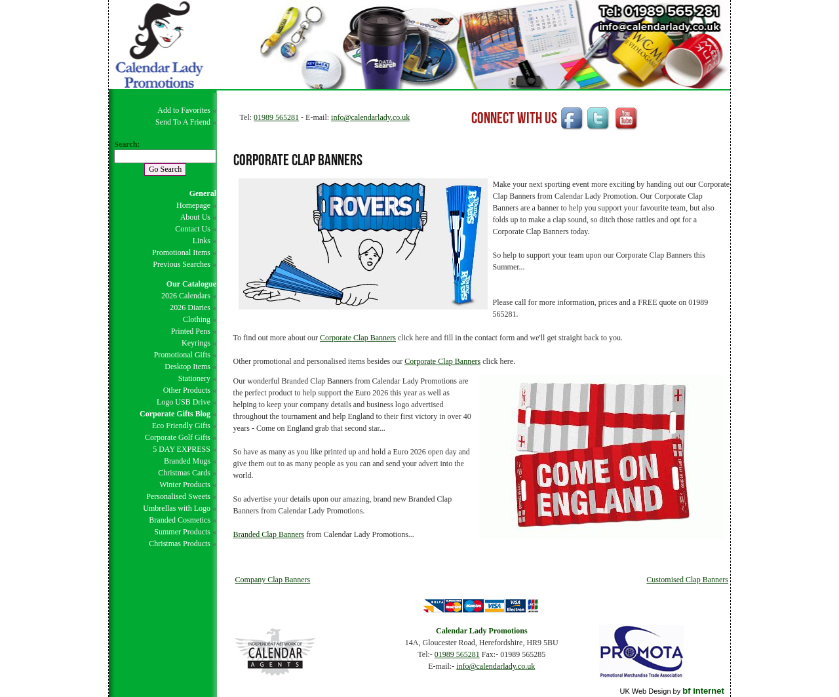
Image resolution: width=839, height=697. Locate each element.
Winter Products (184, 484)
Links (201, 240)
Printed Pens (190, 331)
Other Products (186, 390)
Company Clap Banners (273, 579)
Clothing (196, 319)
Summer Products (182, 531)
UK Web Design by (671, 691)
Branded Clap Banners (269, 534)
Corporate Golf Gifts (177, 437)
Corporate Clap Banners (358, 337)
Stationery (194, 378)
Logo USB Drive (183, 402)
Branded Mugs (187, 461)
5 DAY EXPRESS (181, 449)
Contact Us (192, 228)
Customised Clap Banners (687, 579)
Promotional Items (181, 252)
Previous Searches (181, 264)
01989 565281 (276, 117)
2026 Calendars (185, 295)
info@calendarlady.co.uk (370, 117)
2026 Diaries (190, 307)
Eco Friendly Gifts (181, 425)
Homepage (193, 205)
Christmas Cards (184, 472)
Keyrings (196, 343)
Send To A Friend (182, 122)
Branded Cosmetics (179, 520)
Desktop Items (187, 366)
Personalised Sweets (178, 496)
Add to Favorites (183, 110)
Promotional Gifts (182, 354)
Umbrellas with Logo (176, 508)
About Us (195, 217)
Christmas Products (179, 543)
